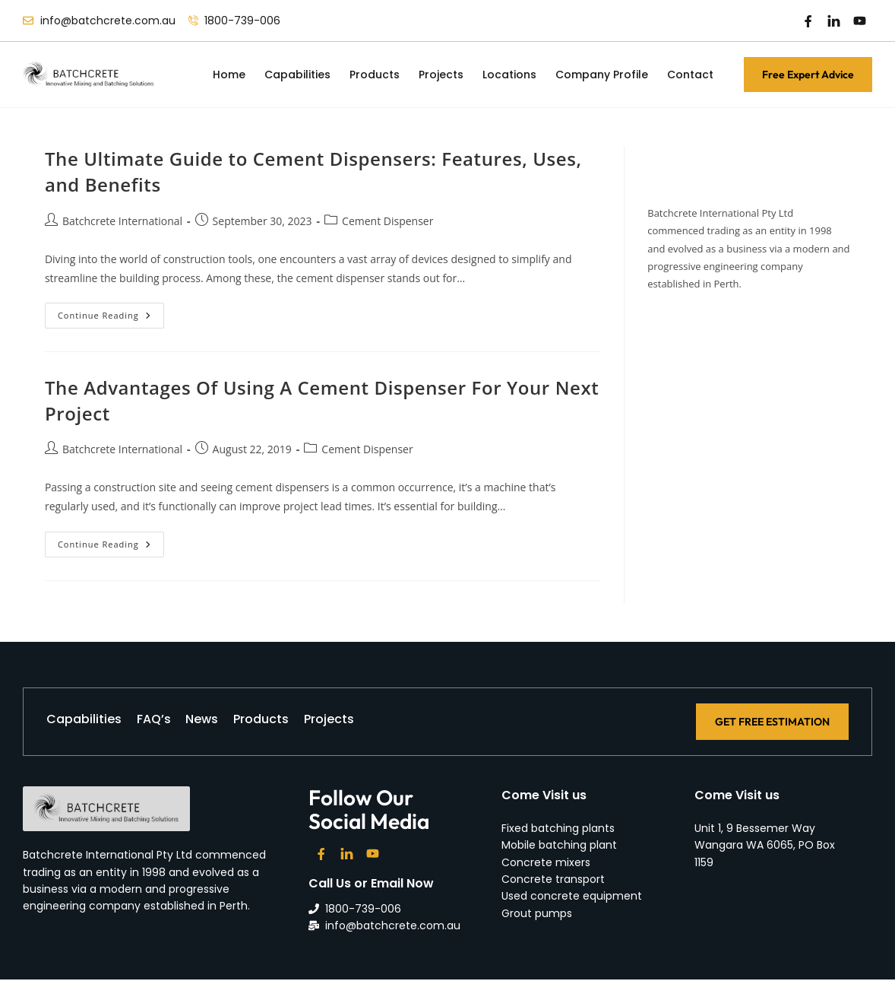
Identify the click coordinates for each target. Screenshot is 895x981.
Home (229, 74)
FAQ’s (165, 722)
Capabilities (297, 74)
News (225, 722)
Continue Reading (111, 312)
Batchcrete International (122, 221)
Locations (509, 74)
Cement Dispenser (387, 221)
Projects (441, 74)
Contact (690, 74)
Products (374, 74)
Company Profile (601, 74)
